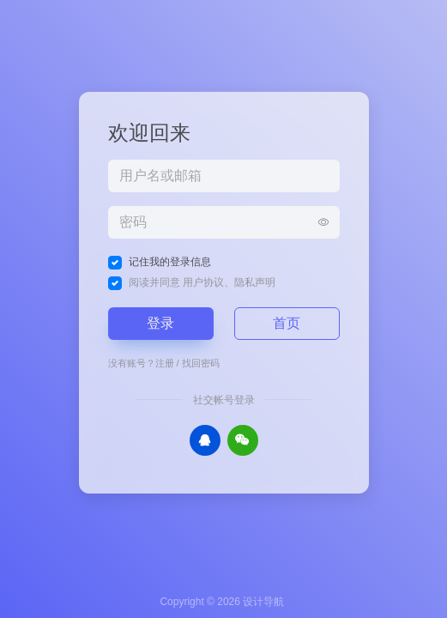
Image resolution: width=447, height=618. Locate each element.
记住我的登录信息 (170, 262)
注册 (164, 363)
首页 (286, 323)
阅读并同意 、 (202, 282)
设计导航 (263, 602)
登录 (160, 323)
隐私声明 (254, 282)
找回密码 (201, 363)
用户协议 (203, 282)
